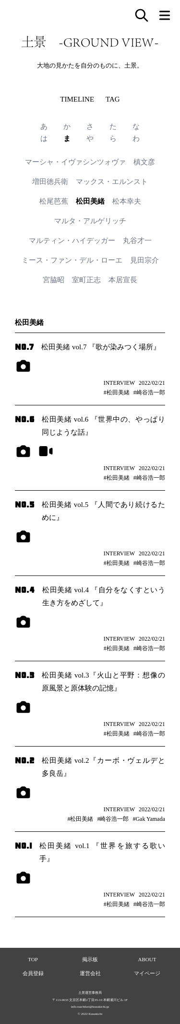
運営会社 (90, 973)
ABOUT (147, 959)
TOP (33, 959)
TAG (113, 99)
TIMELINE (77, 99)
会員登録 (33, 973)
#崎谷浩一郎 (149, 392)
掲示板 (90, 959)
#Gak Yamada (148, 819)
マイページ (147, 973)
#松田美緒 (117, 392)
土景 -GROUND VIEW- (90, 41)
